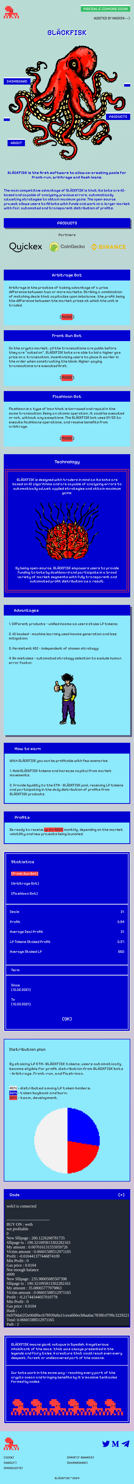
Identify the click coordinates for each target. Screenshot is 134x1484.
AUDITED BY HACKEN (109, 18)
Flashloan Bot (24, 893)
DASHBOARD (17, 81)
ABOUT (16, 143)
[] (67, 317)
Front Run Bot (25, 874)
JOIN (8, 1457)
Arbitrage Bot (25, 883)
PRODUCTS (118, 116)
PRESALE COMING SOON (105, 9)
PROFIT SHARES (80, 1457)
